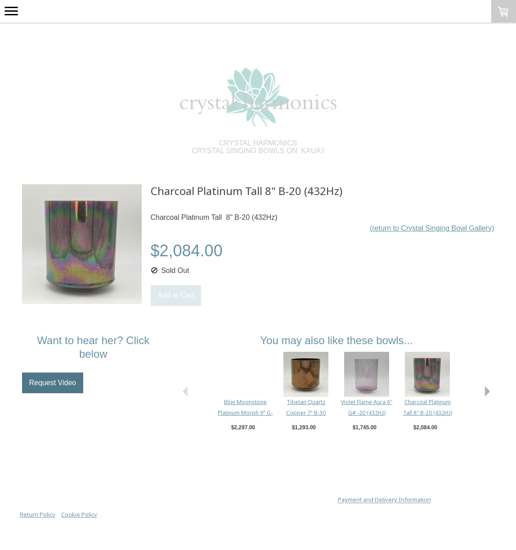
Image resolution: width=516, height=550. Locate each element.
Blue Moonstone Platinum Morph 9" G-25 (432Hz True (245, 412)
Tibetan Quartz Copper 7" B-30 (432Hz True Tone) (306, 412)
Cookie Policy (79, 514)
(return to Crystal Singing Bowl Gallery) (432, 228)
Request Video (52, 382)
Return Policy (37, 514)
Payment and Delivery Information (384, 500)
